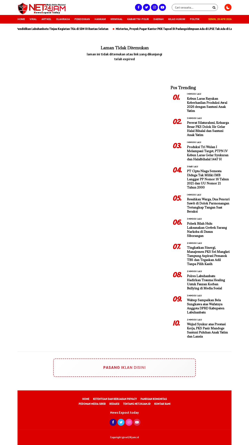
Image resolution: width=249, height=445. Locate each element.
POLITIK (194, 19)
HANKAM (100, 19)
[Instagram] (154, 7)
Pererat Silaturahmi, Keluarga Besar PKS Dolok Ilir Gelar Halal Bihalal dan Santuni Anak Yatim (208, 129)
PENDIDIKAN (82, 19)
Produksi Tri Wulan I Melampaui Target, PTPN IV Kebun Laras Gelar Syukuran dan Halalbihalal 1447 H (207, 153)
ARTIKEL (46, 19)
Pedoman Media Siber (92, 404)
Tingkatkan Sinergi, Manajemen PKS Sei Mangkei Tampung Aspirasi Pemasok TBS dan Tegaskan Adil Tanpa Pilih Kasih (208, 256)
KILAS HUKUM (176, 19)
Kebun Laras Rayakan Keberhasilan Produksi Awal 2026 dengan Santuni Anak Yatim (207, 105)
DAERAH (158, 19)
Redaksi (114, 404)
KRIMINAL (116, 19)
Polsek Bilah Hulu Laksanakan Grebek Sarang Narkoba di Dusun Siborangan (207, 230)
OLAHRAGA (63, 19)
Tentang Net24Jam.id (137, 404)
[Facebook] (138, 7)
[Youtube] (162, 7)
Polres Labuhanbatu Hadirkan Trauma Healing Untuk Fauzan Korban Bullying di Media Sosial (206, 282)
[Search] (214, 7)
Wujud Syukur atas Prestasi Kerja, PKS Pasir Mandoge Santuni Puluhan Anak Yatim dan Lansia (207, 330)
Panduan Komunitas (153, 399)
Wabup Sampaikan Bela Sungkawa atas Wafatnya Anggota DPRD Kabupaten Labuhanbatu (205, 306)
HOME (21, 19)
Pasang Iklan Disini (121, 367)
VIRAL (33, 19)
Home (85, 399)
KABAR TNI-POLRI (138, 19)
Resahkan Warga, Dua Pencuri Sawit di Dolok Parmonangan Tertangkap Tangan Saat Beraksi (208, 205)
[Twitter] (146, 7)
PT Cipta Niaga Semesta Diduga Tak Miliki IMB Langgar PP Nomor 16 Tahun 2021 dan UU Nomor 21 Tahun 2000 (208, 179)
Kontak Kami (162, 404)
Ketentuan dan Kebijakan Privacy (115, 399)
